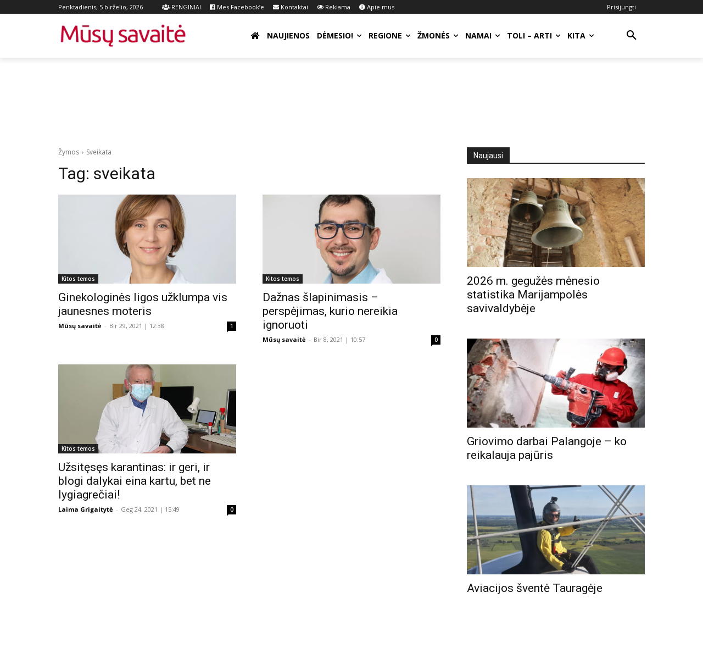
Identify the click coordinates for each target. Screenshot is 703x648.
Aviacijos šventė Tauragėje (534, 588)
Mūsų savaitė (80, 326)
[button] (631, 36)
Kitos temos (78, 279)
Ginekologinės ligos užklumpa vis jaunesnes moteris (142, 304)
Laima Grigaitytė (85, 509)
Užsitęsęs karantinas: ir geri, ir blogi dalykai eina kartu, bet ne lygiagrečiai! (134, 481)
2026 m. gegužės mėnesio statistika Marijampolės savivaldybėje (533, 294)
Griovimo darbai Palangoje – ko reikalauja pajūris (547, 448)
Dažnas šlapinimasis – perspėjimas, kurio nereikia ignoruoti (330, 311)
